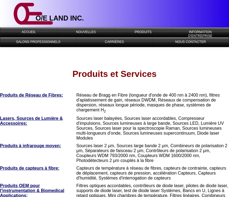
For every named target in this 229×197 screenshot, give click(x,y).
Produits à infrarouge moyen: (30, 145)
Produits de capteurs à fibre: (29, 168)
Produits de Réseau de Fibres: (31, 95)
